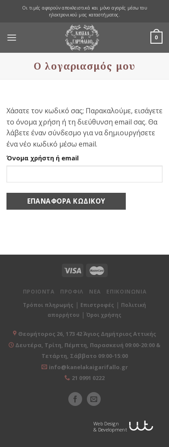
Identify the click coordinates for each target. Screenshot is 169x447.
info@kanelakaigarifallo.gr (88, 367)
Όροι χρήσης (103, 315)
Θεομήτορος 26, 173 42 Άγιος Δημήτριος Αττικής (87, 334)
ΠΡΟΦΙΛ (71, 291)
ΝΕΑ (95, 291)
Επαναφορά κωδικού (66, 201)
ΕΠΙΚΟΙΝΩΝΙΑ (126, 291)
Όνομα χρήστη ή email (42, 158)
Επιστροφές (97, 305)
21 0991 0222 (88, 378)
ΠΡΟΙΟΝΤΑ (38, 291)
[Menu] (11, 37)
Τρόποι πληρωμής (48, 305)
